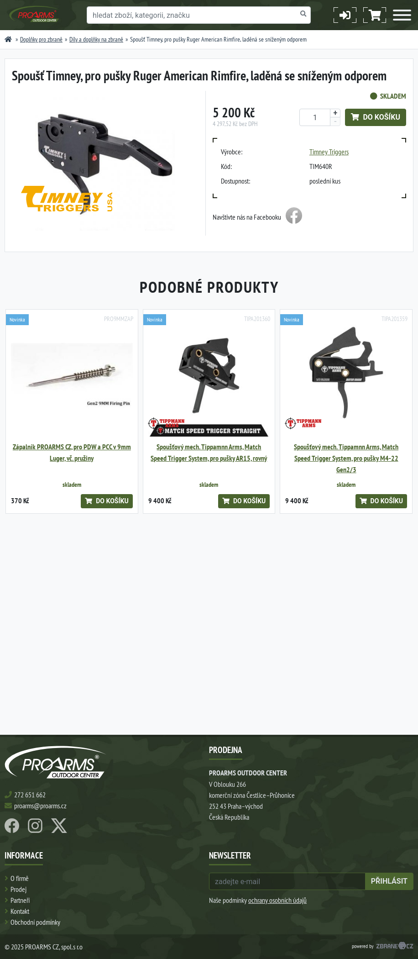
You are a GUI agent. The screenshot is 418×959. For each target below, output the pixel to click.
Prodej (18, 889)
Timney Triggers (329, 151)
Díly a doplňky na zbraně (96, 39)
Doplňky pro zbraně (41, 39)
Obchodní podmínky (35, 922)
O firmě (19, 878)
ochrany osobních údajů (277, 900)
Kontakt (19, 911)
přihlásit (389, 881)
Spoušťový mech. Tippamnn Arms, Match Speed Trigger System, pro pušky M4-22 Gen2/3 (346, 458)
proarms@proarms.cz (40, 805)
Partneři (20, 900)
